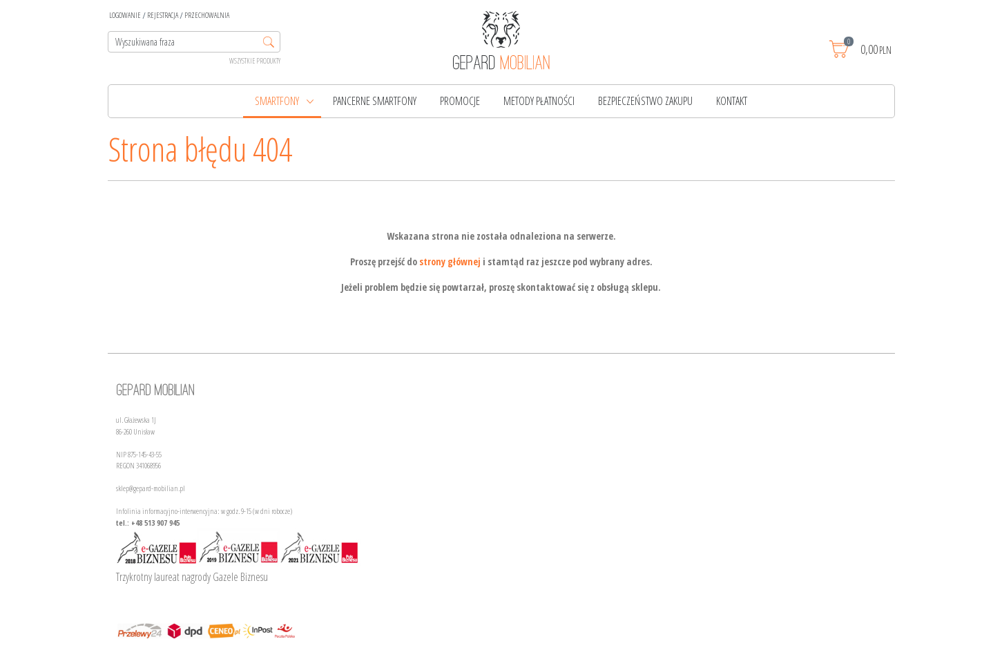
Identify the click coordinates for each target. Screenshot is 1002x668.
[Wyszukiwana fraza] (194, 42)
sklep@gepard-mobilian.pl (150, 488)
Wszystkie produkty (254, 61)
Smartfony (277, 100)
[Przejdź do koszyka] (874, 49)
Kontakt (731, 100)
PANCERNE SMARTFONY (374, 100)
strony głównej (450, 261)
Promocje (460, 100)
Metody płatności (539, 100)
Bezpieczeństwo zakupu (645, 100)
